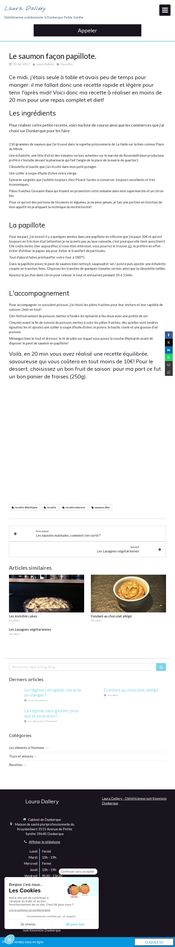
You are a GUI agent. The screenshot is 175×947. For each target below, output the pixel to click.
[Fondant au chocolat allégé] (95, 694)
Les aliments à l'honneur (26, 748)
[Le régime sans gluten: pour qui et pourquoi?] (15, 715)
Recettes (15, 765)
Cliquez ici (154, 942)
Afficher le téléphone (44, 842)
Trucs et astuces (21, 756)
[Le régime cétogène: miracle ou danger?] (15, 694)
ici (129, 246)
